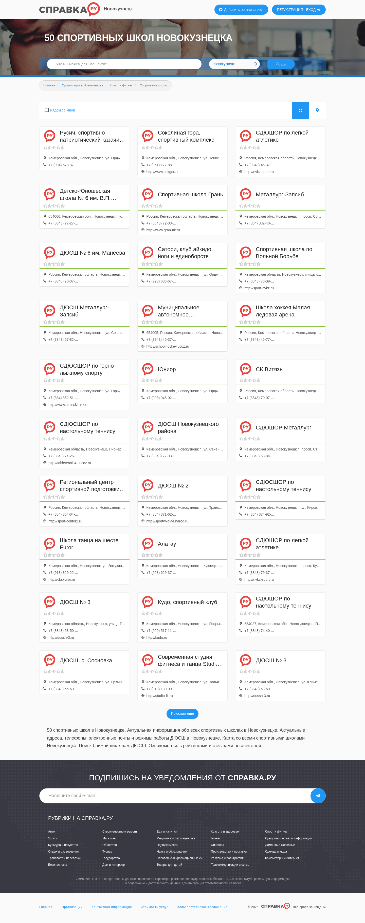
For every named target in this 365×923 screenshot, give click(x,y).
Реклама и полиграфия (227, 862)
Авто (51, 836)
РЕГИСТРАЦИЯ (290, 10)
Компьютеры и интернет (282, 862)
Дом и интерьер (113, 869)
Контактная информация (112, 911)
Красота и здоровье (225, 836)
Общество (109, 849)
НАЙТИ (285, 67)
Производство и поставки (229, 856)
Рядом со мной (62, 114)
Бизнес (216, 842)
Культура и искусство (63, 849)
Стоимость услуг (154, 911)
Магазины (109, 842)
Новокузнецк (118, 8)
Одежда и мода (276, 856)
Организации (72, 911)
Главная (46, 911)
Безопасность (58, 869)
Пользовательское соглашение (202, 911)
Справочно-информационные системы (184, 862)
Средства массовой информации (288, 842)
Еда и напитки (167, 836)
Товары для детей (169, 869)
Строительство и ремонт (119, 836)
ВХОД (313, 10)
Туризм (107, 856)
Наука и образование (172, 856)
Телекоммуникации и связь (230, 869)
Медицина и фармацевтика (176, 842)
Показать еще (182, 718)
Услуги (53, 842)
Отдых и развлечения (63, 856)
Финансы (217, 849)
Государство (111, 862)
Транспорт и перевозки (64, 862)
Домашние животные (280, 849)
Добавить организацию (240, 10)
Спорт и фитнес (276, 836)
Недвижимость (167, 849)
